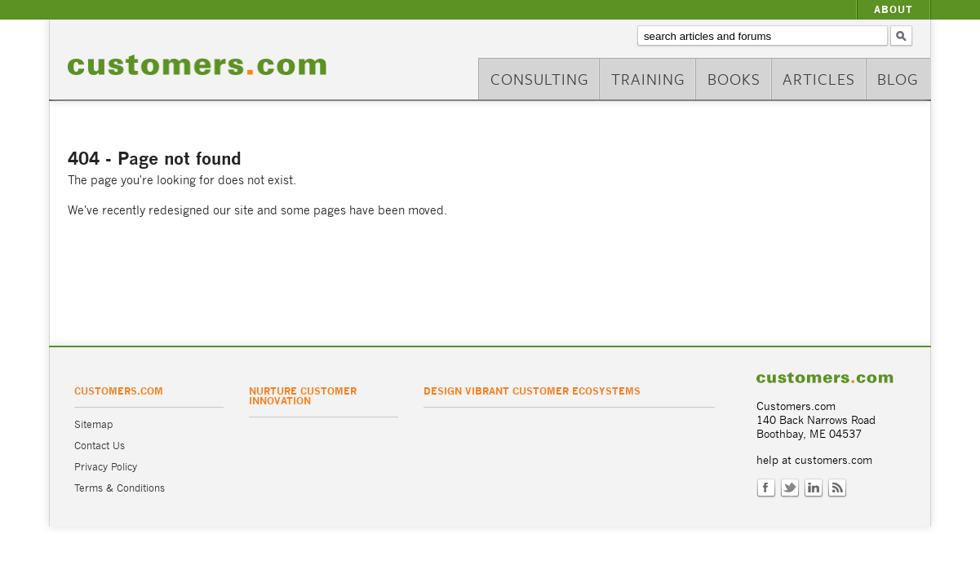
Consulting (539, 79)
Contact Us (99, 445)
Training (648, 79)
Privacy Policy (105, 467)
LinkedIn (813, 488)
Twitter (790, 488)
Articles (819, 79)
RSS (837, 488)
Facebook (766, 488)
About (893, 9)
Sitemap (93, 424)
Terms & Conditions (119, 488)
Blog (898, 79)
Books (733, 79)
